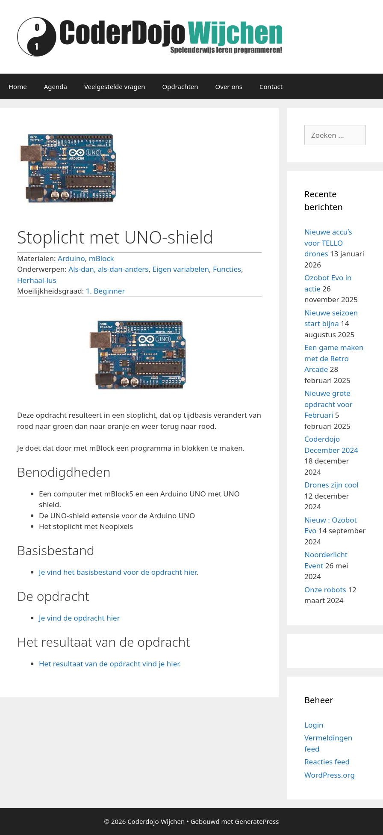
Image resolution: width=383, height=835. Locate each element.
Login (314, 725)
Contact (271, 86)
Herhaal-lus (36, 280)
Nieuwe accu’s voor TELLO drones (328, 243)
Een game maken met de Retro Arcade (333, 358)
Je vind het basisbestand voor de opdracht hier (117, 572)
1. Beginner (105, 291)
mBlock (101, 258)
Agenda (55, 86)
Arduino (71, 258)
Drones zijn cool (331, 485)
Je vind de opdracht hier (79, 618)
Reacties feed (327, 762)
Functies (227, 269)
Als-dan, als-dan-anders (108, 269)
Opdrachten (180, 86)
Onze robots (325, 589)
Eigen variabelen (180, 269)
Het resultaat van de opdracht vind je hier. (110, 664)
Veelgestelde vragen (114, 86)
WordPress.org (329, 775)
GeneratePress (257, 821)
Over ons (228, 86)
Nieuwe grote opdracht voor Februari (328, 404)
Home (18, 86)
